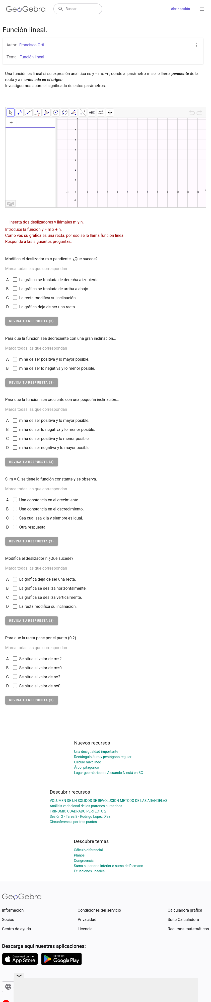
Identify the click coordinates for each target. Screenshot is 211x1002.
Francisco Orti (31, 45)
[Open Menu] (202, 9)
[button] (31, 321)
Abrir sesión (180, 9)
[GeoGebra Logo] (25, 9)
